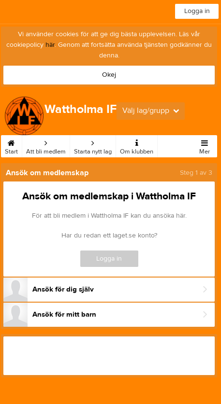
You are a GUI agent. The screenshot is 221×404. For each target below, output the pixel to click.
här (50, 45)
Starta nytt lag (93, 145)
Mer (204, 145)
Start (11, 145)
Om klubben (136, 145)
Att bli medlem (46, 145)
